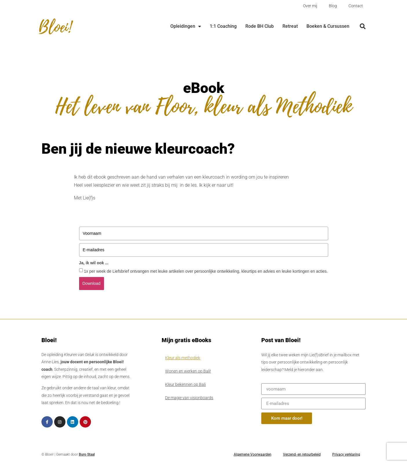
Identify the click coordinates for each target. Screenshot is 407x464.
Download (92, 283)
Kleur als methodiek (182, 357)
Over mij (310, 5)
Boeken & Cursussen (327, 26)
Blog (333, 5)
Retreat (290, 26)
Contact (355, 5)
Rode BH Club (259, 26)
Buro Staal (87, 454)
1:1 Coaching (223, 26)
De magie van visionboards (189, 397)
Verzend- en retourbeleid (302, 454)
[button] (362, 26)
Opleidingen (185, 26)
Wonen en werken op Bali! (188, 371)
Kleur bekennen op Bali (185, 384)
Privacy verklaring (346, 454)
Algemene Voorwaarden (252, 454)
